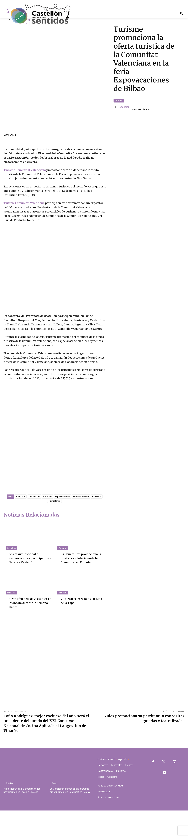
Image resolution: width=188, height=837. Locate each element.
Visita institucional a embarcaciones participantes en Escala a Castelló (30, 584)
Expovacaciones (62, 523)
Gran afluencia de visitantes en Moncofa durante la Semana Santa (30, 629)
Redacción (124, 100)
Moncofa (11, 619)
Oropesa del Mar (81, 523)
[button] (181, 14)
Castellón (47, 523)
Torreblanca (54, 527)
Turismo (119, 94)
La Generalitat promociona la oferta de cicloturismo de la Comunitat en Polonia (83, 584)
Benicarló (20, 523)
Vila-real (62, 619)
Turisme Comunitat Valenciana (25, 156)
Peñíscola (96, 523)
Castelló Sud (34, 523)
